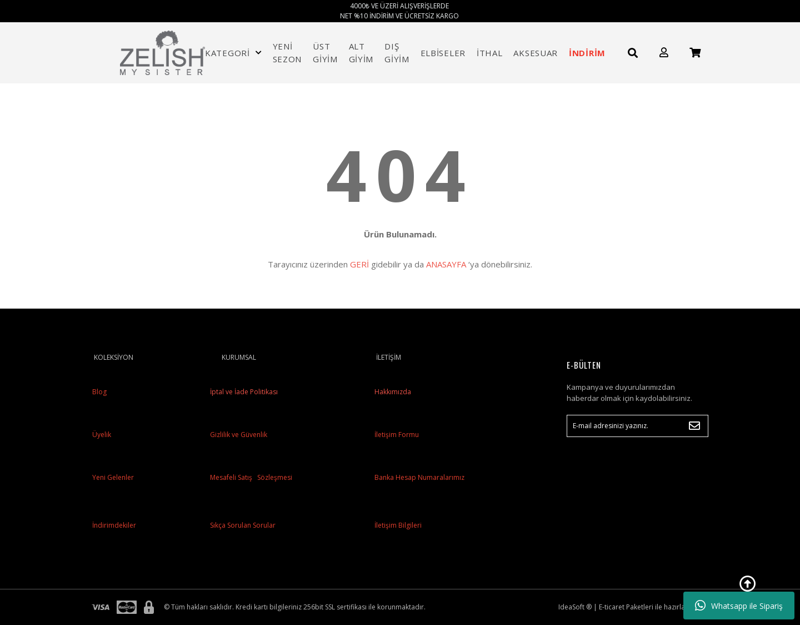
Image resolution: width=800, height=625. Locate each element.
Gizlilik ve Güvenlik (237, 434)
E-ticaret (611, 607)
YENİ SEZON (287, 53)
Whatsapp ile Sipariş (739, 605)
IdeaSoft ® (575, 607)
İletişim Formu (396, 434)
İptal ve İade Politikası (243, 391)
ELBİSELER (443, 52)
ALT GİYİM (361, 53)
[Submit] (694, 426)
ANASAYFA (446, 264)
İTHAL (490, 52)
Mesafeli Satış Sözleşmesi (250, 477)
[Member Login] (663, 52)
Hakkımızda (392, 391)
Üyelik (101, 434)
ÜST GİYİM (325, 53)
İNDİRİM (587, 52)
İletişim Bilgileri (398, 525)
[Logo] (163, 53)
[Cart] (695, 52)
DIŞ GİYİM (396, 53)
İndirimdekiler (114, 525)
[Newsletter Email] (637, 426)
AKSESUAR (535, 52)
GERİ (359, 264)
